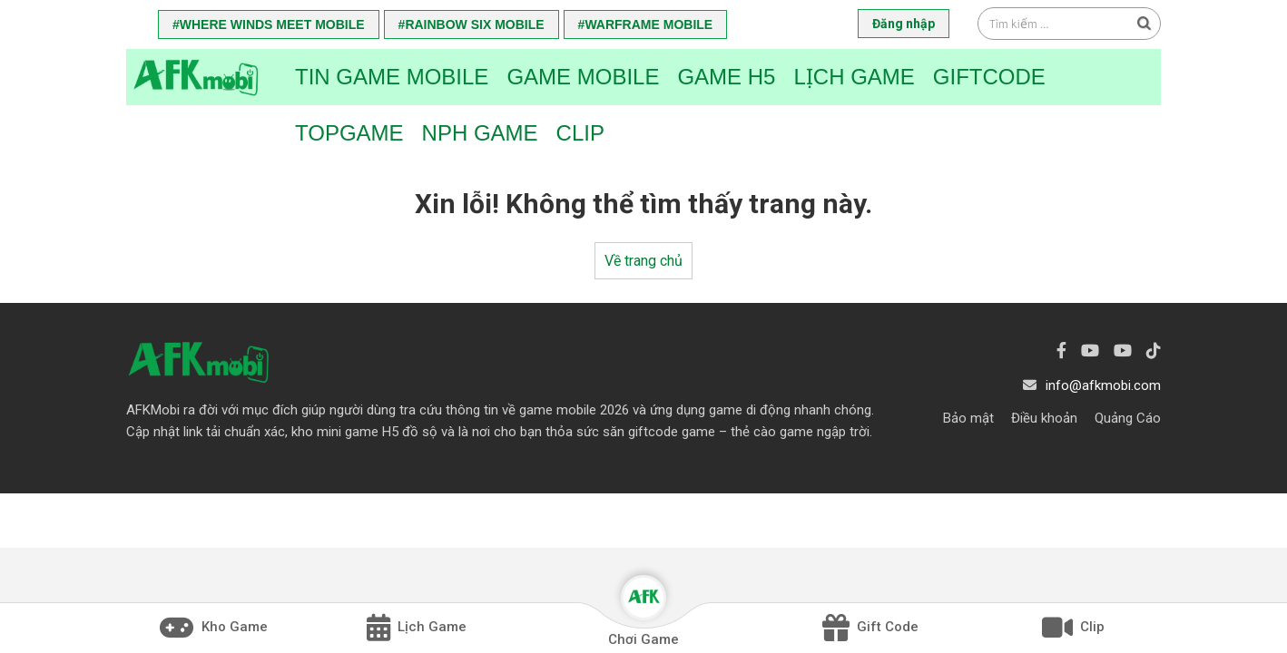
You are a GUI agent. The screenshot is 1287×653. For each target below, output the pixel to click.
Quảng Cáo (1128, 418)
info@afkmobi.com (1103, 385)
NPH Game (480, 133)
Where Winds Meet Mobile (272, 24)
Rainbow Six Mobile (474, 24)
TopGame (349, 133)
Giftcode (989, 76)
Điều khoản (1044, 418)
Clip (580, 133)
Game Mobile (582, 76)
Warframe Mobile (648, 24)
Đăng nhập (903, 23)
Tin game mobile (391, 76)
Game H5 (726, 76)
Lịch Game (853, 76)
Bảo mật (968, 418)
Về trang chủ (643, 260)
